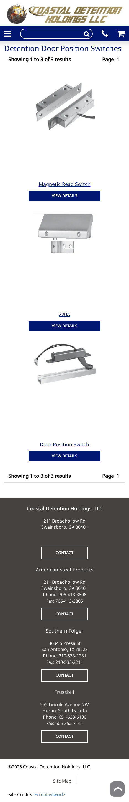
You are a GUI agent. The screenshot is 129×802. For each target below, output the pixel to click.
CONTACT (64, 552)
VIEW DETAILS (64, 195)
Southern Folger (64, 630)
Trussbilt (65, 692)
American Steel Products (65, 569)
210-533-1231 (72, 656)
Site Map (62, 781)
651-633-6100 (72, 717)
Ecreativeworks (50, 794)
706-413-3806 (72, 594)
